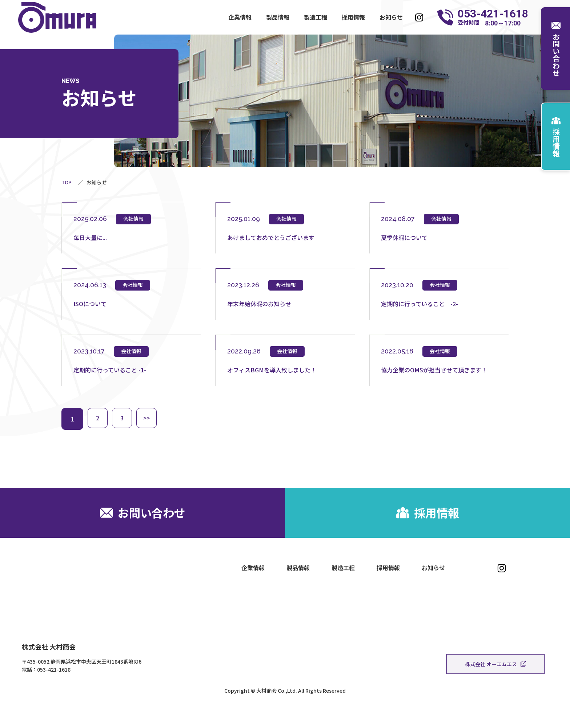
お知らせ (391, 17)
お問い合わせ (556, 48)
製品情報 (277, 17)
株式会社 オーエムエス (495, 682)
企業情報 (240, 17)
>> (150, 429)
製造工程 (315, 17)
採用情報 (353, 17)
